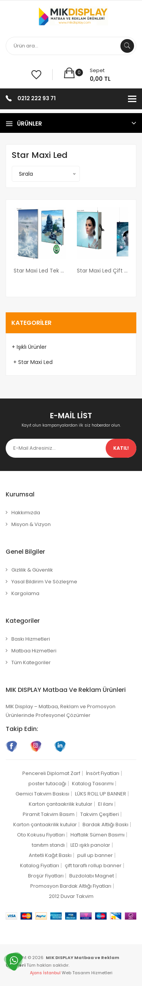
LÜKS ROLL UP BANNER (100, 793)
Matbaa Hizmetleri (33, 650)
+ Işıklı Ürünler (29, 347)
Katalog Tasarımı (93, 783)
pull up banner (95, 855)
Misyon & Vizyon (31, 524)
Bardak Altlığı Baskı (105, 824)
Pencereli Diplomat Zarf (51, 773)
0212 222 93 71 (36, 98)
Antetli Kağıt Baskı (50, 855)
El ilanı (105, 804)
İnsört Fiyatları (102, 773)
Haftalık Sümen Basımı (97, 834)
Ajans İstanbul (45, 973)
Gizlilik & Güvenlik (32, 569)
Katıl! (121, 448)
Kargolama (25, 593)
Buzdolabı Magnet (91, 875)
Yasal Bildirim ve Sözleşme (44, 581)
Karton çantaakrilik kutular (60, 804)
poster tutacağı (47, 783)
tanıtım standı (48, 845)
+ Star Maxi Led (32, 362)
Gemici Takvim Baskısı (42, 793)
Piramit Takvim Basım (49, 814)
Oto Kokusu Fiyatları (41, 834)
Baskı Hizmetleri (30, 639)
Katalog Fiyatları (39, 865)
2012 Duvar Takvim (71, 896)
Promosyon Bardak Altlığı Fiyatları (70, 886)
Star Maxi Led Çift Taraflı (103, 270)
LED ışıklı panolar (90, 845)
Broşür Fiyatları (46, 875)
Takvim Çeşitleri (99, 814)
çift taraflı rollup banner (93, 865)
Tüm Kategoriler (31, 662)
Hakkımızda (25, 512)
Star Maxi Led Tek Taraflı (40, 270)
